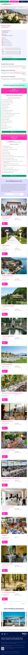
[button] (27, 4)
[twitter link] (5, 634)
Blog (22, 639)
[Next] (27, 16)
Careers (11, 639)
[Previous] (1, 16)
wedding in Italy (16, 72)
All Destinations (17, 639)
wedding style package (20, 73)
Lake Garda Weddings (5, 8)
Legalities (8, 639)
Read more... (24, 68)
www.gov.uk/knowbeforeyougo (9, 648)
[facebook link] (2, 634)
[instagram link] (7, 634)
